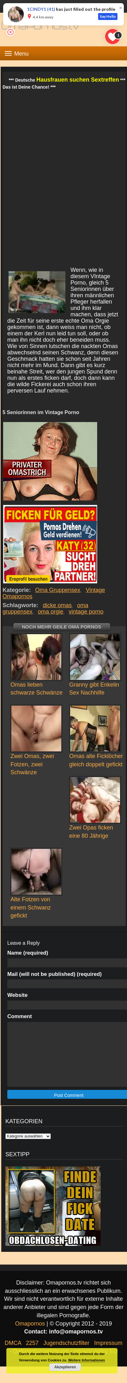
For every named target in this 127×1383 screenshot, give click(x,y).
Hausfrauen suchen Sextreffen (78, 80)
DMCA (12, 1343)
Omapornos (30, 1323)
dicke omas (57, 605)
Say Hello (108, 16)
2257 (32, 1343)
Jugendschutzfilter (66, 1343)
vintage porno (86, 611)
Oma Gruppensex (57, 590)
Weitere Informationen (86, 1360)
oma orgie (50, 611)
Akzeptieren (65, 1367)
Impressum (108, 1343)
